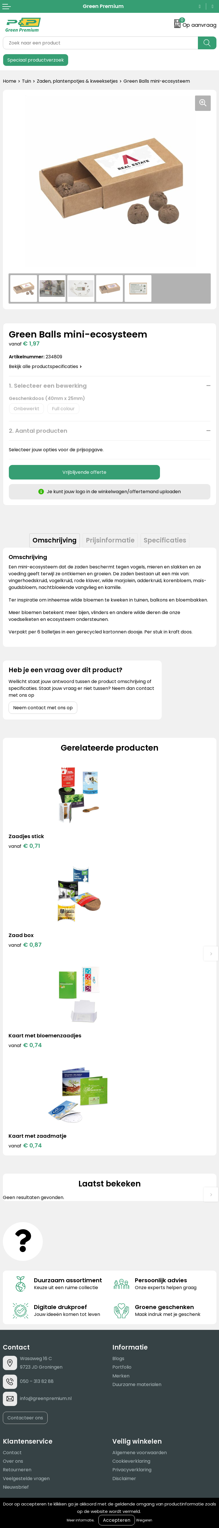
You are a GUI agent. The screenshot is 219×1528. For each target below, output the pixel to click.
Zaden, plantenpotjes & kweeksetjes (77, 81)
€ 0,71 (24, 846)
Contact (12, 1254)
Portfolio (121, 1168)
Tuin (26, 81)
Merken (120, 1177)
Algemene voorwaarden (139, 1254)
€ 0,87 (131, 846)
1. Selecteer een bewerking (48, 385)
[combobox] (100, 42)
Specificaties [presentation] (165, 540)
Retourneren (17, 1271)
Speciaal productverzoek (35, 60)
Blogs (118, 1160)
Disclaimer (124, 1280)
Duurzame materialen (136, 1185)
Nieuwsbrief (16, 1288)
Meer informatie (80, 1520)
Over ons (13, 1262)
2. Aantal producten (38, 430)
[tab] (54, 540)
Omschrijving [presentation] (55, 540)
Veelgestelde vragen (26, 1280)
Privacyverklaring (131, 1271)
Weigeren (144, 1520)
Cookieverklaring (131, 1262)
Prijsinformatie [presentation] (110, 540)
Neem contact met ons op (43, 707)
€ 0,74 (25, 946)
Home (9, 81)
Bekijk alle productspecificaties (45, 366)
